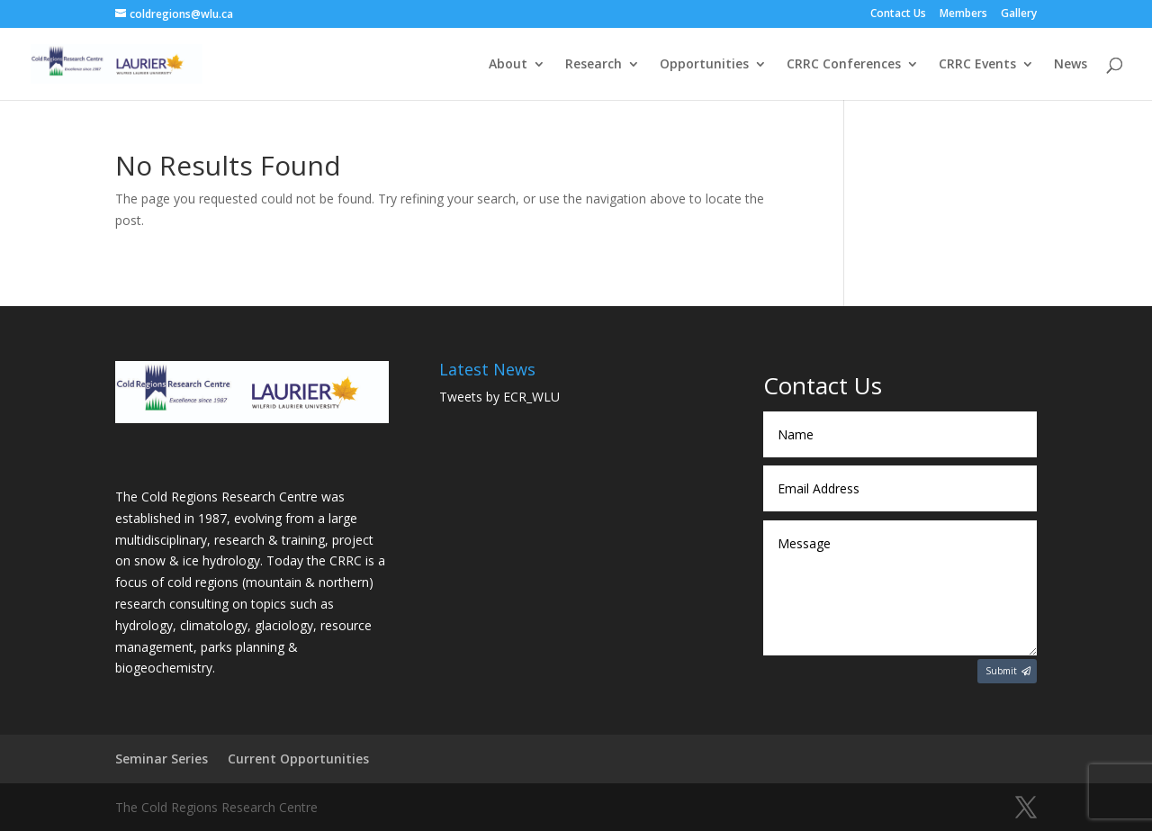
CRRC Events (977, 65)
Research (593, 65)
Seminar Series (161, 758)
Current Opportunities (298, 758)
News (1070, 65)
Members (963, 14)
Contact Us (898, 14)
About (508, 65)
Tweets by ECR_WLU (499, 396)
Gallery (1019, 14)
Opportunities (704, 65)
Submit (1001, 670)
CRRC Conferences (844, 65)
